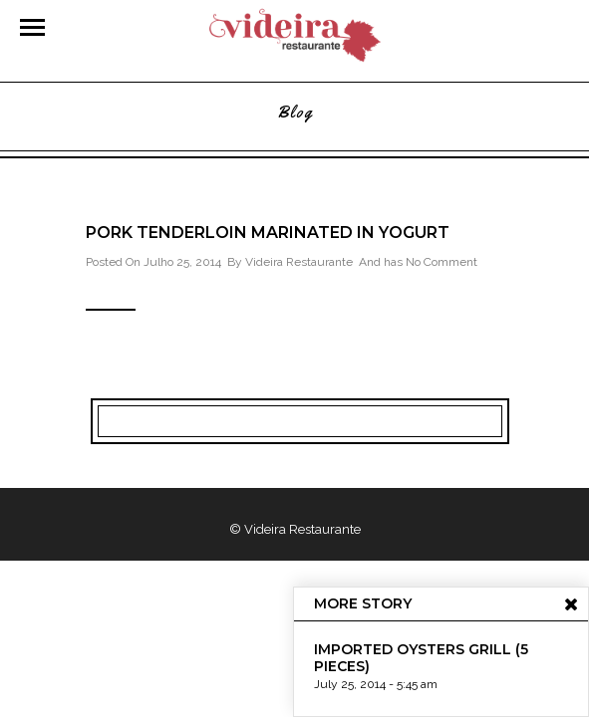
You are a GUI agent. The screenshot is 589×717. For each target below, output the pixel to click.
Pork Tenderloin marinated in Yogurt (267, 232)
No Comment (441, 262)
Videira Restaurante (299, 262)
